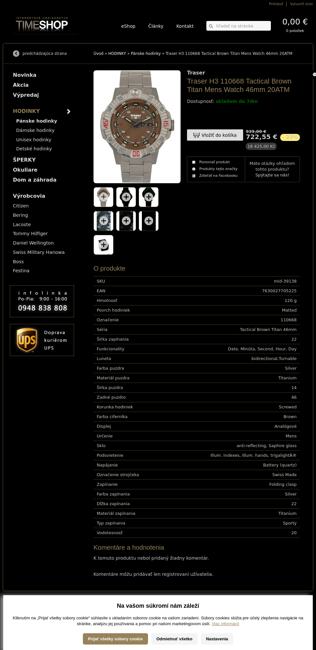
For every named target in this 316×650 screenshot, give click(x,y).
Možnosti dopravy (25, 608)
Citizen (21, 205)
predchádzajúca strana (45, 53)
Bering (20, 215)
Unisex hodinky (33, 139)
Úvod (99, 53)
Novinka (24, 75)
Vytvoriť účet (301, 4)
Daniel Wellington (33, 242)
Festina (21, 270)
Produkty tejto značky (218, 169)
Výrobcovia (29, 196)
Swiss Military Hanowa (39, 252)
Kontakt (185, 26)
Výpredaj (26, 95)
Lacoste (22, 224)
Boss (18, 261)
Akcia (21, 85)
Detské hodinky (34, 148)
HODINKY (117, 53)
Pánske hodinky (146, 53)
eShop (128, 26)
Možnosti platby (24, 612)
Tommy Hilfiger (30, 233)
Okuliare (25, 170)
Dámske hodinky (35, 130)
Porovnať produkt (214, 162)
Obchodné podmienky (28, 617)
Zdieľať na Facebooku (218, 176)
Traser (196, 72)
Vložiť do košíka (219, 135)
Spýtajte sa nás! (272, 175)
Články (155, 26)
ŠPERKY (24, 160)
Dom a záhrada (34, 180)
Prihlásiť (276, 4)
